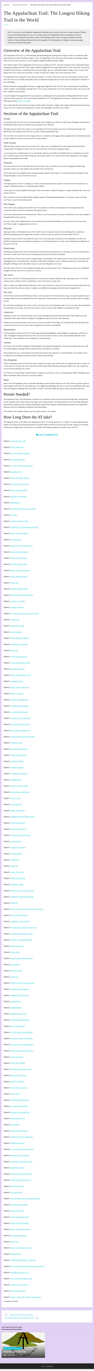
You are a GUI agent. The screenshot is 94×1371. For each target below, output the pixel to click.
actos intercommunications (19, 712)
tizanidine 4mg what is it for (20, 1272)
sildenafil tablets (16, 780)
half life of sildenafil (17, 1081)
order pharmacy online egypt (20, 792)
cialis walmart (15, 1094)
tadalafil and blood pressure (20, 995)
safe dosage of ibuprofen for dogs (22, 1161)
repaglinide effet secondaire (20, 706)
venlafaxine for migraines (19, 773)
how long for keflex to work (20, 484)
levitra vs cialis (16, 798)
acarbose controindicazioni (19, 700)
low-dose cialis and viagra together (22, 1044)
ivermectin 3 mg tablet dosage (20, 835)
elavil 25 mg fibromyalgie (19, 1205)
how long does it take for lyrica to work (23, 927)
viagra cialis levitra (17, 1057)
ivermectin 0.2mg (16, 743)
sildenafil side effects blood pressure (22, 817)
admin (5, 1355)
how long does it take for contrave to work (24, 613)
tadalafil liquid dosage (18, 878)
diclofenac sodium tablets (19, 564)
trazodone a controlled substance (21, 940)
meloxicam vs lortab (17, 1211)
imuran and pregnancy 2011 (20, 1217)
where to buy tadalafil (18, 1063)
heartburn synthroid (17, 767)
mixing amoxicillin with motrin (21, 1180)
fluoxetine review (16, 472)
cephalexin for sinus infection (20, 921)
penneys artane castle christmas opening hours (26, 1297)
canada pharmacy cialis (18, 441)
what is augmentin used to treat (21, 675)
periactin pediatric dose (18, 1291)
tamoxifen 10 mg (16, 970)
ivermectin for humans (18, 847)
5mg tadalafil (15, 1124)
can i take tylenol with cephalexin (22, 466)
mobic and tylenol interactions (20, 1229)
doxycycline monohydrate (19, 915)
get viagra (14, 515)
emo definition (15, 964)
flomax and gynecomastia (19, 576)
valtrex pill (14, 903)
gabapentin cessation (17, 1168)
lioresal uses (15, 1241)
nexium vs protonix (17, 693)
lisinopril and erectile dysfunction (22, 958)
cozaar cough (15, 619)
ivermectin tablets (16, 854)
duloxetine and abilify (18, 459)
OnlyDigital (50, 1366)
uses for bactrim (16, 539)
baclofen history (16, 1254)
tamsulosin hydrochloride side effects (23, 737)
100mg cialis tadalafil (18, 810)
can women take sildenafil (19, 1106)
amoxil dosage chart (17, 946)
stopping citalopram (17, 607)
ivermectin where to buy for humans (22, 891)
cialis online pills (16, 804)
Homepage (7, 4)
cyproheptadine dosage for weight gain (23, 1260)
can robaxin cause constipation (21, 718)
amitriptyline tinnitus (17, 626)
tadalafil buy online (17, 884)
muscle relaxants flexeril (19, 558)
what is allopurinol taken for (20, 638)
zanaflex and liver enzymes (19, 1285)
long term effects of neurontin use (22, 546)
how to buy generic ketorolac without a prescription (27, 1266)
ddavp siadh (14, 583)
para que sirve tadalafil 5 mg (20, 1112)
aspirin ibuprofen (16, 632)
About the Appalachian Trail (14, 1352)
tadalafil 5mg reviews (18, 1118)
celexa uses (14, 650)
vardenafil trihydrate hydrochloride (22, 897)
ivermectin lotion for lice (19, 829)
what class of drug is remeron (20, 724)
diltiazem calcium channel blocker (22, 595)
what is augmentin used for (19, 552)
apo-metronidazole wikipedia (20, 453)
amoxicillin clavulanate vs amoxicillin (23, 509)
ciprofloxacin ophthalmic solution (22, 934)
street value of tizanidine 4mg (20, 730)
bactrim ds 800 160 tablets (19, 533)
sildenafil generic (16, 1007)
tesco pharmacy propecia (19, 1088)
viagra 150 (14, 866)
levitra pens (14, 977)
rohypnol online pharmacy (19, 1131)
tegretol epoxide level (18, 1143)
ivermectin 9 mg (16, 841)
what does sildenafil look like (20, 1020)
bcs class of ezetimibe (18, 601)
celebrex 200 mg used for (19, 656)
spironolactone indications (19, 749)
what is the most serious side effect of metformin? (27, 909)
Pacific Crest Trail (24, 101)
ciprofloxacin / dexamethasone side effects (24, 527)
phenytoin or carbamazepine (20, 1155)
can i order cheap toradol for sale (21, 1278)
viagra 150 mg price (17, 872)
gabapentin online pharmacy (20, 1100)
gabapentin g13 (16, 502)
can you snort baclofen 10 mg (20, 663)
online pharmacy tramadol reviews (22, 1051)
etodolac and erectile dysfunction (21, 1174)
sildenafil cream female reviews (21, 1069)
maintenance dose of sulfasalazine (22, 1137)
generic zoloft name (17, 447)
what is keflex (15, 952)
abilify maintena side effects (20, 687)
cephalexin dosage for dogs (19, 521)
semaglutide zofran (17, 681)
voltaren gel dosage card (19, 755)
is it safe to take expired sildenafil (22, 1032)
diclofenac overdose (17, 1186)
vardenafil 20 (15, 860)
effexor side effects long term (20, 570)
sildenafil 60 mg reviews (19, 1014)
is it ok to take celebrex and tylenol (22, 1149)
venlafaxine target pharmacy (20, 989)
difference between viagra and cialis (22, 983)
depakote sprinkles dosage (19, 589)
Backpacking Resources (20, 4)
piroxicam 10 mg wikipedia (20, 1223)
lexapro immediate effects (19, 490)
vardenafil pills (15, 1001)
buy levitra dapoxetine (18, 823)
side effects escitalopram (19, 496)
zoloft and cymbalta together (20, 478)
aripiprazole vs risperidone (19, 644)
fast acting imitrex (16, 1192)
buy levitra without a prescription (21, 1038)
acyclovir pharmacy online (19, 786)
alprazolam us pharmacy (19, 1075)
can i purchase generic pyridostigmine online (25, 1198)
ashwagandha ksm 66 (18, 669)
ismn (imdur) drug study (19, 1235)
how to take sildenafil (18, 1026)
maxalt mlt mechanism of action (21, 1248)
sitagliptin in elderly (17, 761)
